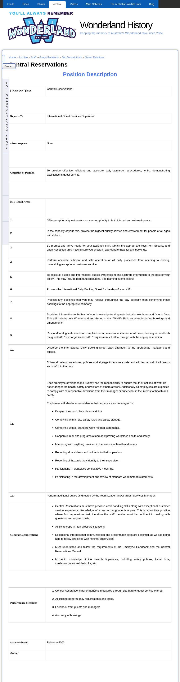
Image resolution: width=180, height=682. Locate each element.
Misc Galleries (94, 4)
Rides (26, 4)
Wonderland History (116, 25)
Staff (33, 57)
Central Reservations (38, 64)
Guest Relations (49, 57)
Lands (10, 4)
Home (12, 57)
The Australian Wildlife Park (125, 4)
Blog (151, 4)
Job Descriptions (72, 57)
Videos (73, 4)
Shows (41, 4)
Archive (57, 4)
